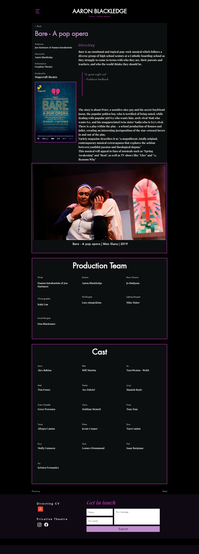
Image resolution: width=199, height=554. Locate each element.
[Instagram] (39, 524)
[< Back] (44, 26)
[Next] (160, 491)
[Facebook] (46, 524)
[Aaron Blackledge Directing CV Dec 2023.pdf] (40, 509)
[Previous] (41, 491)
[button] (37, 11)
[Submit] (123, 529)
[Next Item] (160, 208)
